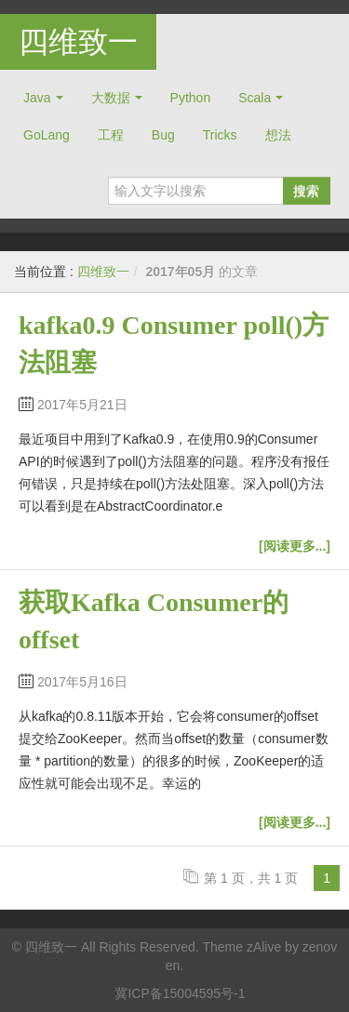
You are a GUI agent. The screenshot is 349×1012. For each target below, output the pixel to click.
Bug (163, 134)
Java (37, 97)
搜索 (306, 190)
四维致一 (78, 42)
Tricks (220, 134)
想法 (278, 134)
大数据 (110, 97)
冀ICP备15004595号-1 (179, 993)
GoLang (46, 134)
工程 (111, 134)
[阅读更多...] (294, 546)
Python (190, 97)
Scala (254, 97)
